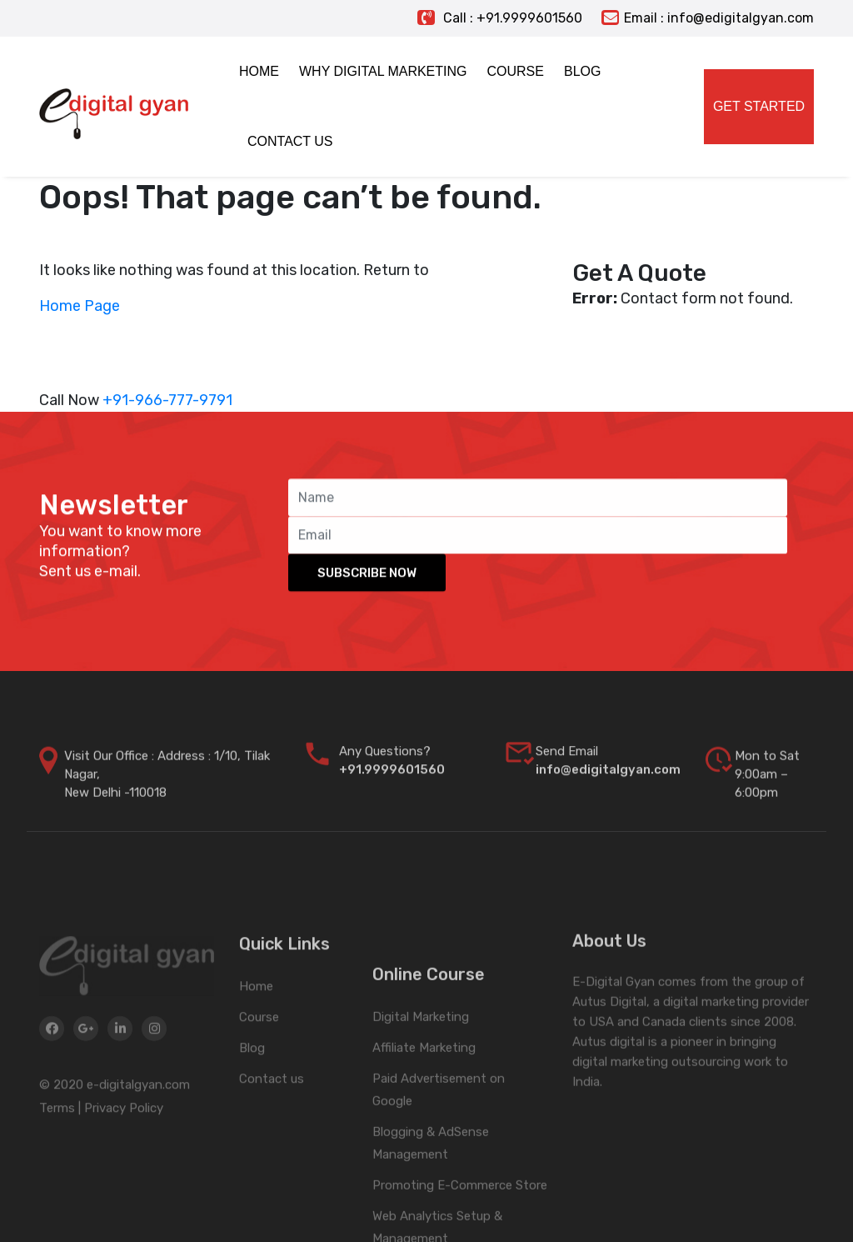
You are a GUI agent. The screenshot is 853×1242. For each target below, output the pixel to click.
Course (259, 1069)
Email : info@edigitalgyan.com (707, 18)
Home (256, 1038)
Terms (57, 1162)
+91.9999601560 (392, 784)
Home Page (79, 306)
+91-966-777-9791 (167, 400)
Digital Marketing (420, 1105)
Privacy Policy (123, 1162)
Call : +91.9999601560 (499, 18)
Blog (252, 1100)
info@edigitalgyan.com (608, 784)
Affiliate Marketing (424, 1136)
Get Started (759, 106)
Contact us (271, 1131)
